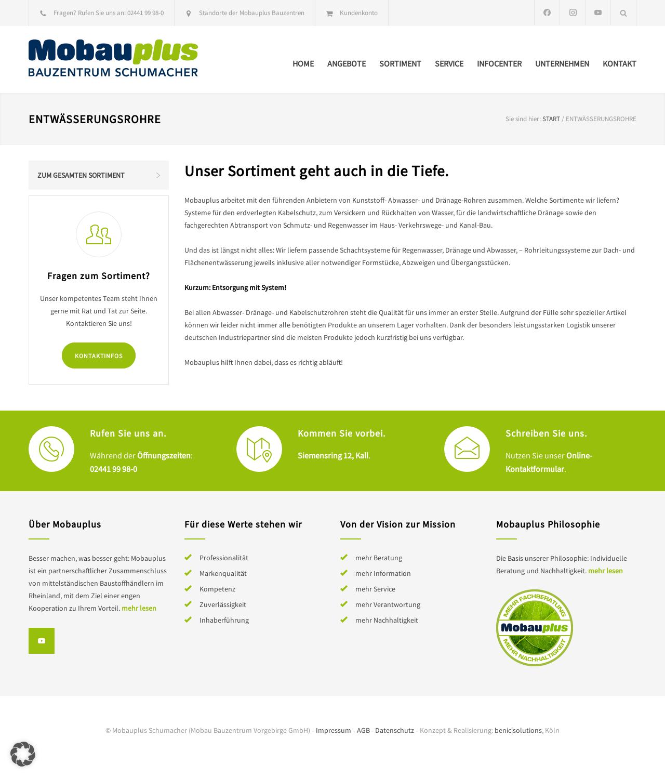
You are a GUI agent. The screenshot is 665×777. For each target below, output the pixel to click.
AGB (363, 730)
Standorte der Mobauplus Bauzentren (251, 12)
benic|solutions (518, 730)
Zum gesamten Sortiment (81, 175)
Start (551, 118)
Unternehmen (562, 63)
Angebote (346, 63)
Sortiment (400, 63)
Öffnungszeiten (164, 455)
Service (449, 63)
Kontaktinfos (99, 356)
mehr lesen (139, 608)
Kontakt (619, 63)
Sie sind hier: (523, 118)
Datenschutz (394, 730)
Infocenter (499, 63)
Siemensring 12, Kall (333, 455)
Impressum (333, 730)
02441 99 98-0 (145, 12)
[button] (23, 754)
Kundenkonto (359, 12)
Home (303, 63)
